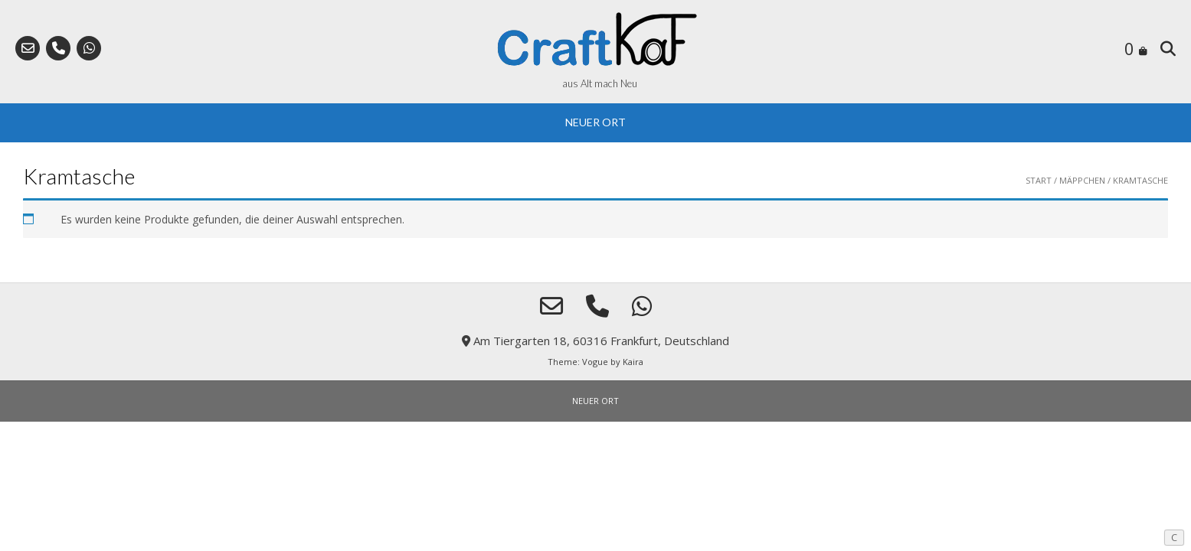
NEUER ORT (595, 122)
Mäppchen (1082, 180)
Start (1039, 180)
